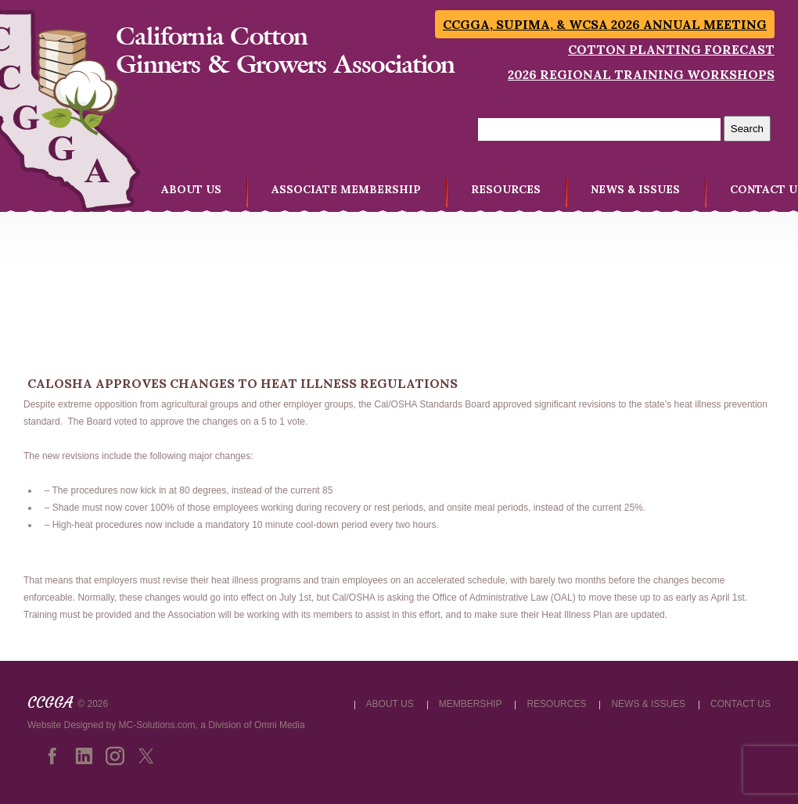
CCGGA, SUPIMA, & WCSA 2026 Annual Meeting (605, 24)
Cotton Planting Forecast (671, 49)
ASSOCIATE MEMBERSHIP (346, 189)
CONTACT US (740, 703)
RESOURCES (506, 189)
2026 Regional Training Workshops (641, 74)
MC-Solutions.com (157, 725)
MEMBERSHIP (470, 703)
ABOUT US (191, 189)
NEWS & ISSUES (635, 189)
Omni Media (279, 725)
